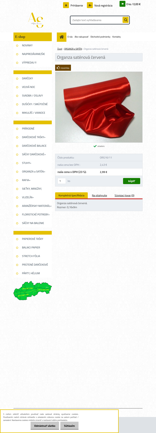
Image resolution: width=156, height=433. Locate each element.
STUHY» (26, 163)
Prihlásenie (77, 5)
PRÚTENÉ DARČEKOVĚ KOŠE (35, 266)
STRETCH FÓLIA (31, 256)
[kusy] (61, 181)
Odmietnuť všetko (43, 426)
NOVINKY (27, 45)
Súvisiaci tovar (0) (124, 195)
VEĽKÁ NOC (28, 87)
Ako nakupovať (81, 36)
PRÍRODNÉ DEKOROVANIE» (31, 129)
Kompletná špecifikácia (71, 195)
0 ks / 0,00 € (133, 4)
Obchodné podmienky (100, 36)
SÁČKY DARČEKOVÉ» (34, 154)
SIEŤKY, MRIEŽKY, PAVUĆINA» (32, 190)
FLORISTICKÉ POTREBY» (36, 214)
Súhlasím (69, 426)
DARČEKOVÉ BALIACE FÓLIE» (34, 147)
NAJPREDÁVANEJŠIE (33, 54)
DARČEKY (27, 78)
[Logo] (36, 20)
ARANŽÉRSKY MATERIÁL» (37, 206)
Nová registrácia (103, 5)
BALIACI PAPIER (31, 247)
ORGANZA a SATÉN (73, 49)
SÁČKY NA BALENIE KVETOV (33, 224)
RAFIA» (26, 180)
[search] (126, 20)
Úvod (59, 49)
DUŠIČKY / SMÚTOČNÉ (35, 104)
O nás (70, 36)
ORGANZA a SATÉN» (33, 171)
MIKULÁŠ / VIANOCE (33, 113)
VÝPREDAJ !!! (29, 62)
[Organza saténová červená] (98, 73)
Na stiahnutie (99, 195)
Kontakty (116, 36)
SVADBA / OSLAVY (32, 95)
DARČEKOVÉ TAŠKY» (33, 137)
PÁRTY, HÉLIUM (31, 273)
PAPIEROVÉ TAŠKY (32, 239)
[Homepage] (62, 37)
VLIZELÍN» (28, 197)
